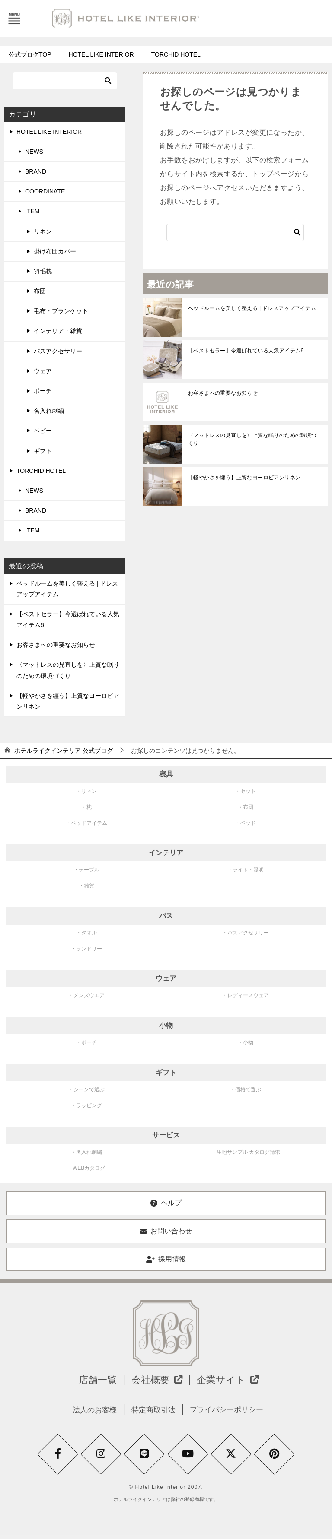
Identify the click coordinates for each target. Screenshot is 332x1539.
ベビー (43, 430)
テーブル (89, 870)
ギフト (43, 450)
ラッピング (89, 1105)
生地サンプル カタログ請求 (248, 1152)
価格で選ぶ (248, 1089)
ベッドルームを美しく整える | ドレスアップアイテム (252, 308)
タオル (89, 933)
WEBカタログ (89, 1168)
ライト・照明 (248, 870)
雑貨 (89, 886)
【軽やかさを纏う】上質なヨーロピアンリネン (244, 478)
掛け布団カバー (55, 251)
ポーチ (43, 390)
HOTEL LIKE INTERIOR (101, 54)
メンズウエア (89, 995)
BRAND (35, 171)
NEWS (34, 151)
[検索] (235, 232)
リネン (43, 231)
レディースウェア (248, 995)
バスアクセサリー (58, 351)
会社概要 (155, 1380)
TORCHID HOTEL (176, 54)
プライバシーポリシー (232, 1409)
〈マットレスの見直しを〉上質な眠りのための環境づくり (252, 439)
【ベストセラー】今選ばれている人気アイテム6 (245, 351)
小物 (248, 1042)
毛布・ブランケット (61, 310)
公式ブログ (63, 750)
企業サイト (234, 1380)
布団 (40, 291)
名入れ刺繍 (49, 410)
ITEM (32, 211)
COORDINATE (45, 191)
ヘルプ (166, 1202)
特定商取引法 (151, 1410)
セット (248, 791)
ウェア (43, 370)
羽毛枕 (43, 271)
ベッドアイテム (89, 823)
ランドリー (89, 949)
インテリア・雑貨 (58, 330)
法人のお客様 (87, 1410)
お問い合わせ (166, 1231)
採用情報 (166, 1259)
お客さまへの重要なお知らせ (223, 393)
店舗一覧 (90, 1379)
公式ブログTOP (30, 54)
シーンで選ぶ (89, 1089)
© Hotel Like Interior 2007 (165, 1492)
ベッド (248, 823)
